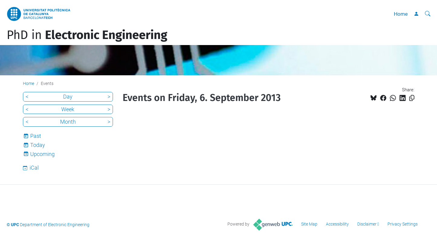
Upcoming (42, 154)
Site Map (309, 224)
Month (68, 122)
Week (67, 109)
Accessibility (337, 224)
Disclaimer (367, 224)
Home (401, 14)
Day (67, 96)
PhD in (87, 35)
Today (37, 145)
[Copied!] (411, 98)
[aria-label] (427, 13)
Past (35, 136)
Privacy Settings (402, 224)
